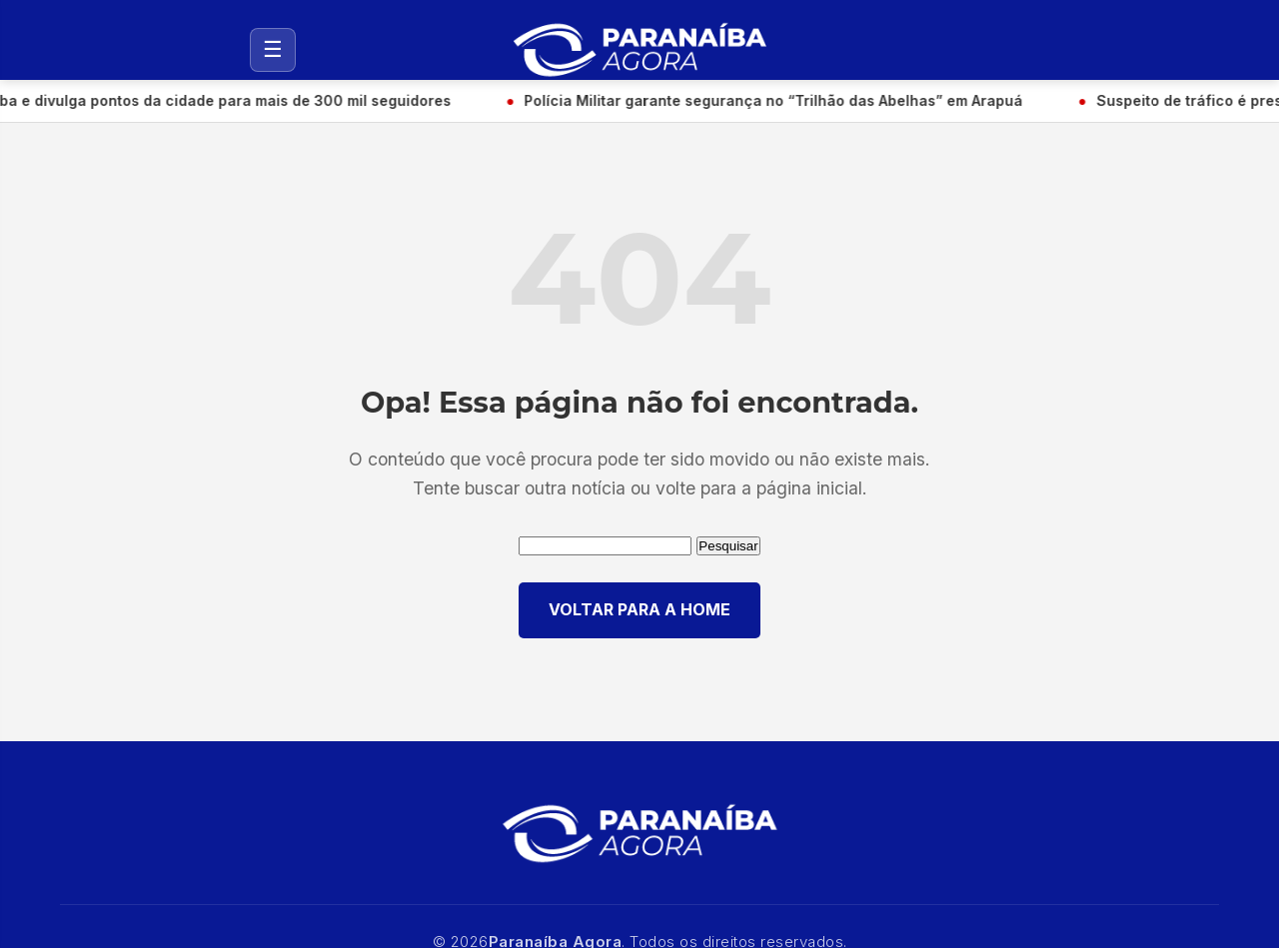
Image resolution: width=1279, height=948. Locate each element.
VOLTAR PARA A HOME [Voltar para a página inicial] (639, 609)
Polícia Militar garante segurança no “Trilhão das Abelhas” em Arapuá (776, 100)
